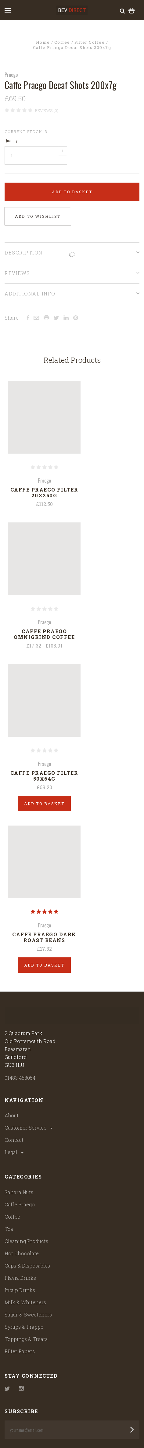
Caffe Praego (20, 1204)
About (12, 1115)
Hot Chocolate (22, 1253)
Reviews (72, 273)
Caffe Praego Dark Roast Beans (44, 937)
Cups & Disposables (27, 1265)
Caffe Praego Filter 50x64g (44, 776)
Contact (14, 1140)
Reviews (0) (46, 110)
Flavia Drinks (20, 1278)
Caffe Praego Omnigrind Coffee (44, 634)
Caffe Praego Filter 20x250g (44, 492)
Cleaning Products (26, 1241)
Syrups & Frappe (24, 1327)
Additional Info (72, 293)
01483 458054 (20, 1078)
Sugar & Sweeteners (28, 1314)
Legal (14, 1152)
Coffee (12, 1216)
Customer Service (29, 1127)
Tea (9, 1229)
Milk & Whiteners (25, 1302)
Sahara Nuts (19, 1192)
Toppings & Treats (26, 1339)
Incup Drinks (20, 1290)
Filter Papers (20, 1351)
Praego (11, 74)
